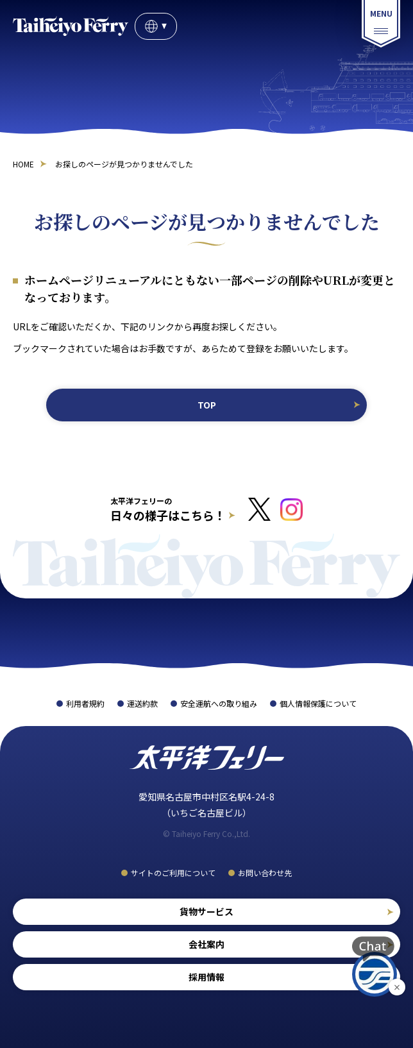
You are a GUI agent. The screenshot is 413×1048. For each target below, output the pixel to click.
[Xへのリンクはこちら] (259, 509)
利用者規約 (85, 703)
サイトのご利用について (173, 872)
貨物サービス (206, 911)
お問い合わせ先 (265, 872)
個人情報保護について (318, 703)
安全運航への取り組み (218, 703)
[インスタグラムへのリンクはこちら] (291, 509)
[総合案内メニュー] (381, 23)
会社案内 (206, 944)
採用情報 (206, 976)
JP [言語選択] (155, 26)
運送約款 (142, 703)
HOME (23, 163)
